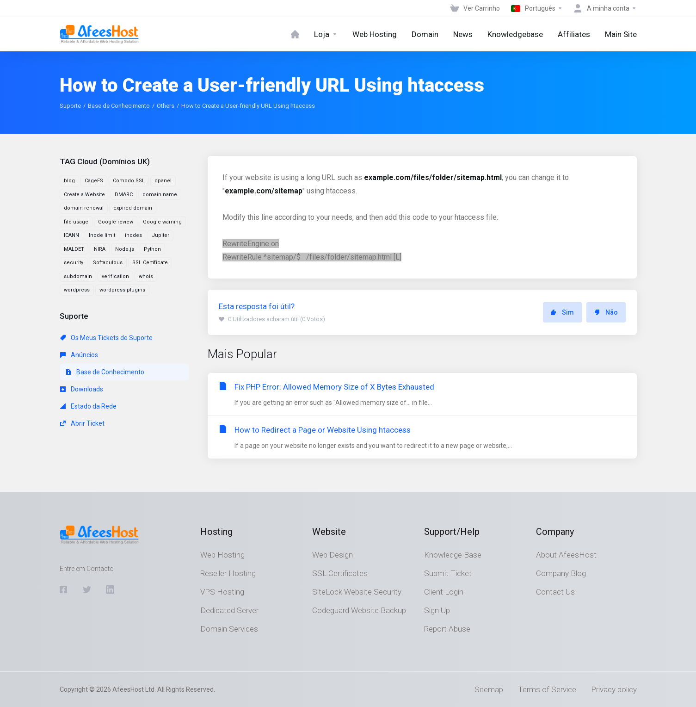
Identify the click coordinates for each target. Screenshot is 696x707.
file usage (76, 222)
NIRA (99, 249)
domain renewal (84, 208)
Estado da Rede (88, 406)
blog (69, 181)
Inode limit (102, 235)
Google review (115, 222)
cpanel (163, 181)
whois (146, 276)
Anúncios (79, 355)
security (73, 263)
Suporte (70, 105)
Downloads (81, 389)
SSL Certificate (150, 263)
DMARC (124, 195)
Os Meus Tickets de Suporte (106, 337)
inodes (133, 235)
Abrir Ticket (82, 423)
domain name (159, 195)
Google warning (162, 222)
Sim (562, 312)
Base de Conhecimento (119, 105)
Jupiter (160, 235)
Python (152, 249)
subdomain (78, 276)
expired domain (132, 208)
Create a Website (84, 195)
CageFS (94, 181)
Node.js (124, 249)
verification (115, 276)
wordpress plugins (122, 290)
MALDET (74, 249)
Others (165, 105)
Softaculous (108, 263)
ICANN (71, 235)
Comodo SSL (129, 181)
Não (606, 312)
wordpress (77, 290)
